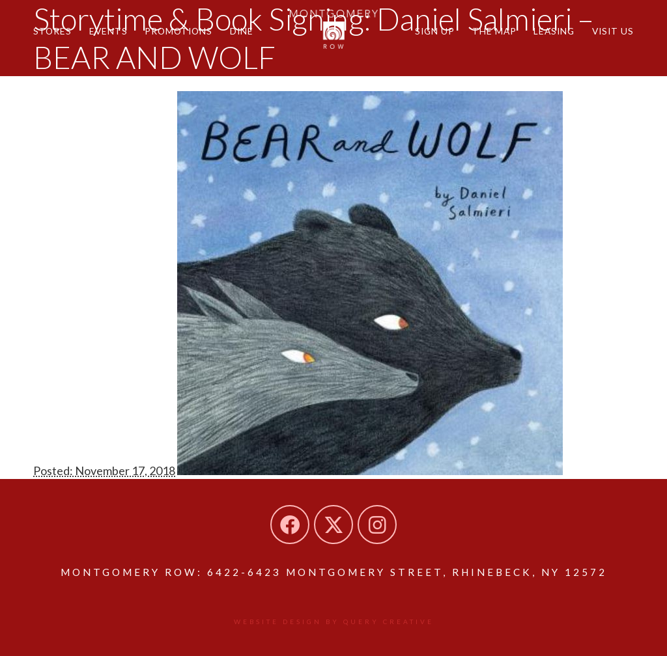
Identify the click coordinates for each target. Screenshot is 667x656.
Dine (241, 30)
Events (108, 30)
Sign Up (435, 30)
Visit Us (613, 30)
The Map (494, 30)
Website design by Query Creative (334, 621)
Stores (52, 30)
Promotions (178, 30)
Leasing (554, 30)
